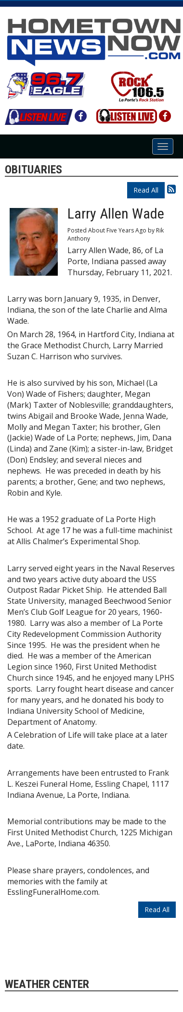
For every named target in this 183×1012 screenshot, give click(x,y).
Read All (145, 190)
